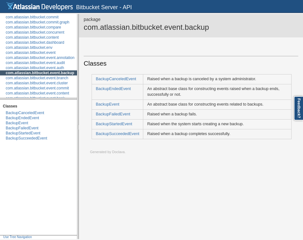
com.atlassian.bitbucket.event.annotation (40, 57)
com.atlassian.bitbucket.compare (33, 27)
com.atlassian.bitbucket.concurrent (35, 32)
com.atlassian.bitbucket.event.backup (40, 73)
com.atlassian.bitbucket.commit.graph (37, 22)
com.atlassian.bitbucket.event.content (37, 93)
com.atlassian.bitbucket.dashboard (35, 42)
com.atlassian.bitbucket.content (32, 37)
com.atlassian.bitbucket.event (30, 52)
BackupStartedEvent (23, 133)
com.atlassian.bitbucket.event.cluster (37, 83)
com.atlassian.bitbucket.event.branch (37, 78)
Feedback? (299, 108)
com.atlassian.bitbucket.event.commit (37, 88)
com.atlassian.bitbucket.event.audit (35, 63)
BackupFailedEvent (22, 128)
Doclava (118, 152)
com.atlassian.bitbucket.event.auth (35, 68)
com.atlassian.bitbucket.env (29, 47)
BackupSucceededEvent (26, 138)
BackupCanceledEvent (25, 113)
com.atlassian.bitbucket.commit (32, 17)
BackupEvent (17, 123)
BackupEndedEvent (22, 118)
